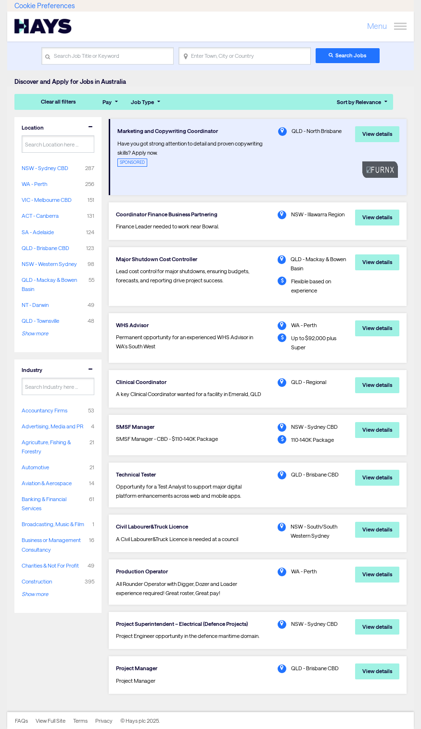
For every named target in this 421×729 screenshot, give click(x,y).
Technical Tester (136, 474)
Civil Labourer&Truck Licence (152, 526)
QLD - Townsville (40, 321)
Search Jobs (350, 55)
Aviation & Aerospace (47, 483)
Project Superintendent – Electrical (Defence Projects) (182, 624)
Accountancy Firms (44, 410)
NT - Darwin (35, 305)
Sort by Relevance (359, 102)
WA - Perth (34, 184)
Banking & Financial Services (44, 503)
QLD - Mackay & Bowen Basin (49, 284)
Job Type (142, 102)
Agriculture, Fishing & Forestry (46, 446)
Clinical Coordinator (141, 382)
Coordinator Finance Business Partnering (166, 214)
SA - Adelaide (38, 232)
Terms (80, 720)
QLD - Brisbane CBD (45, 248)
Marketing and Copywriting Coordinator (167, 131)
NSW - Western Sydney (49, 264)
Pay (107, 102)
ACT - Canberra (40, 215)
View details (377, 134)
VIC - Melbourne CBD (47, 200)
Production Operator (142, 571)
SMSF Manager (135, 427)
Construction (37, 581)
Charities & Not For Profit (50, 565)
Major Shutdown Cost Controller (156, 259)
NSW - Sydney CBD (45, 168)
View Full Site (50, 720)
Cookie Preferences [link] (44, 5)
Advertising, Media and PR (52, 426)
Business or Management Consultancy (51, 544)
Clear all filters (58, 101)
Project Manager (136, 668)
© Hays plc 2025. (140, 720)
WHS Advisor (132, 325)
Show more (35, 333)
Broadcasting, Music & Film (53, 524)
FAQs (21, 720)
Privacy (104, 720)
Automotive (35, 467)
